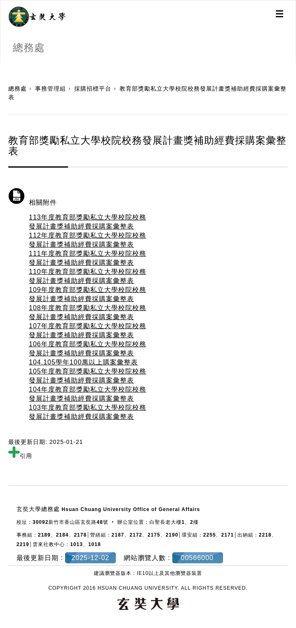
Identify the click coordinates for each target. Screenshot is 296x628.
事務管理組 (50, 88)
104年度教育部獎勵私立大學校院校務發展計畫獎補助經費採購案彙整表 (87, 394)
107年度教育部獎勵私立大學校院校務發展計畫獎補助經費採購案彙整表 (87, 330)
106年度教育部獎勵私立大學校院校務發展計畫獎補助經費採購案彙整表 (87, 349)
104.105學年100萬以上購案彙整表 (83, 362)
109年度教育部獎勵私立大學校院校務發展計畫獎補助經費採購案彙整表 (87, 294)
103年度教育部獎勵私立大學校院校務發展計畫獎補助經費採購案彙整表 (87, 412)
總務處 (17, 88)
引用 (20, 456)
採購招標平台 (92, 88)
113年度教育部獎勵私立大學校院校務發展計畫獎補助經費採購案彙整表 (87, 222)
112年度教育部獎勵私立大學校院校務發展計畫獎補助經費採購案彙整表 (87, 240)
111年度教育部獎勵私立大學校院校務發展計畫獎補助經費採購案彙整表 (87, 258)
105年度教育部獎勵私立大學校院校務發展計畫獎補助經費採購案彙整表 (87, 376)
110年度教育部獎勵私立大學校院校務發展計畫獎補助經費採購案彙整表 (87, 276)
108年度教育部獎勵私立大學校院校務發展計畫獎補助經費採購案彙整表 (87, 312)
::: (3, 67)
